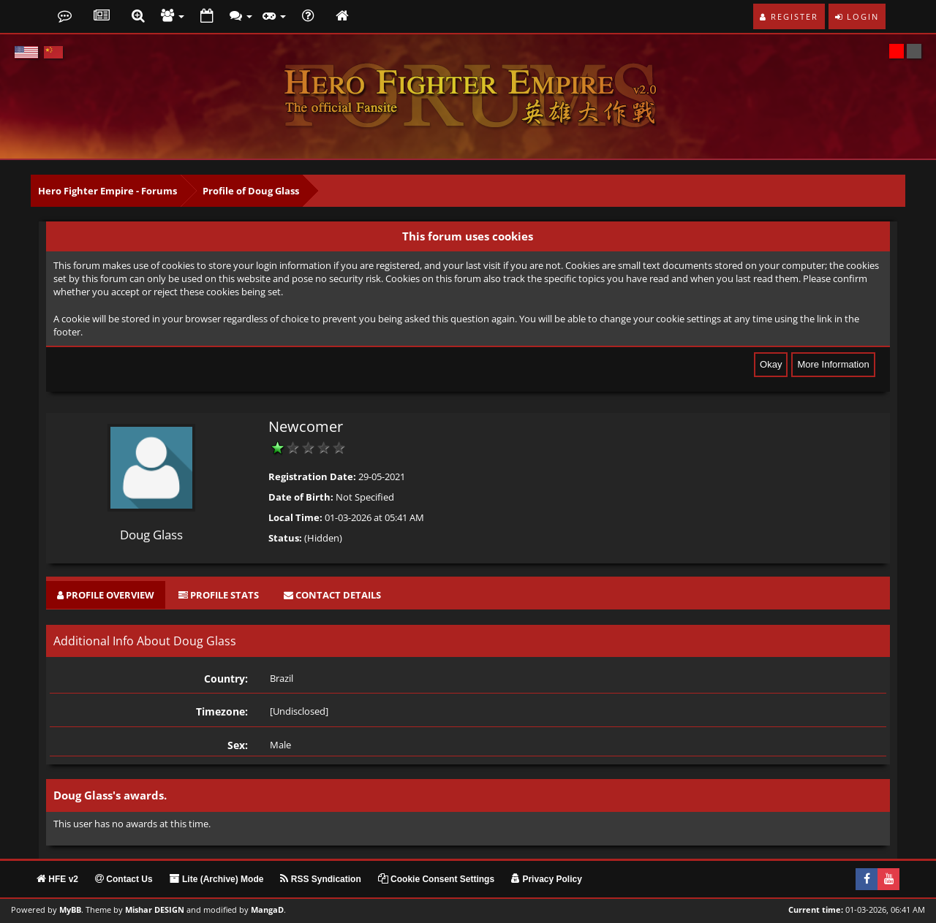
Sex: (237, 745)
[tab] (105, 595)
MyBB (70, 910)
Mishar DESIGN (154, 910)
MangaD (267, 910)
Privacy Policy (546, 879)
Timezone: (222, 711)
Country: (226, 678)
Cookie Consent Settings (436, 879)
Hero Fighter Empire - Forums (107, 190)
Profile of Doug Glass (251, 190)
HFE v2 (57, 879)
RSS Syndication (320, 879)
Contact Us (124, 879)
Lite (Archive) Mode (217, 879)
